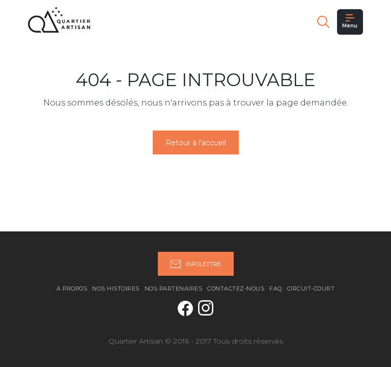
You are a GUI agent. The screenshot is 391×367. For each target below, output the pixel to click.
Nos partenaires (174, 288)
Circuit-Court (311, 288)
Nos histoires (115, 288)
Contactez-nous (235, 288)
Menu (349, 21)
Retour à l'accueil (195, 142)
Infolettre (196, 264)
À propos (72, 288)
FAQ (275, 288)
